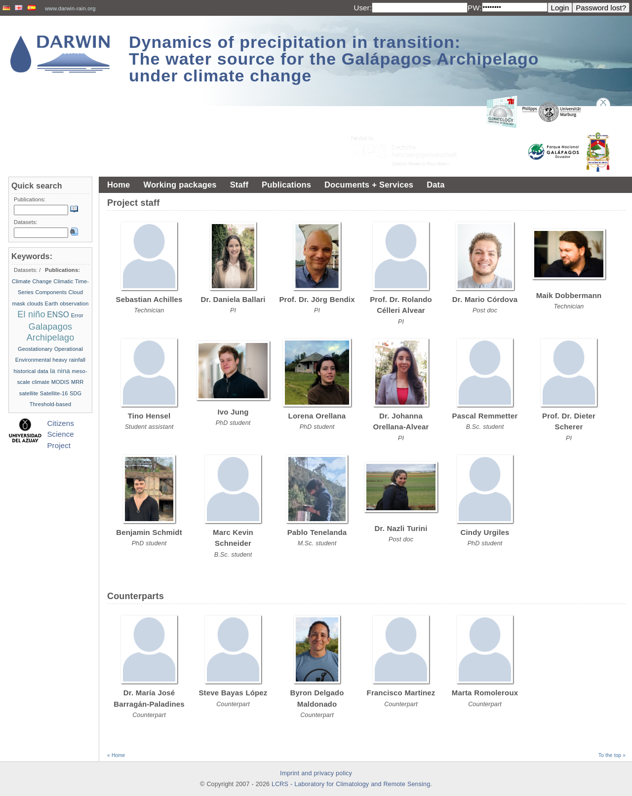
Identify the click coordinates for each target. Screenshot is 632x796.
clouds (35, 303)
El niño (31, 314)
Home (118, 184)
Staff (239, 184)
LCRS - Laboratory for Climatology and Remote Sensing (351, 784)
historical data (31, 371)
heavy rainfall (68, 360)
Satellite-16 (54, 393)
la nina (60, 371)
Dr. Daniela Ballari (232, 299)
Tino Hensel (149, 416)
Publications (286, 184)
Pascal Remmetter (485, 416)
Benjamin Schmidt (149, 532)
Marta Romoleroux (485, 692)
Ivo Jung (232, 412)
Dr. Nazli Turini (401, 528)
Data (435, 184)
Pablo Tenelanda (317, 532)
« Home (116, 755)
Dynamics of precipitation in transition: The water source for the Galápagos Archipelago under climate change (334, 59)
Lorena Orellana (317, 416)
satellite (29, 393)
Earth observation (67, 303)
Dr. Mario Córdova (484, 299)
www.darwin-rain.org (70, 8)
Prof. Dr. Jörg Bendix (317, 299)
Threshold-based (50, 404)
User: (363, 7)
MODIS (60, 382)
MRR (77, 382)
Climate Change (32, 281)
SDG (75, 393)
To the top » (612, 755)
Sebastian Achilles (149, 299)
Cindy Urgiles (485, 532)
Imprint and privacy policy (316, 773)
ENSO (58, 314)
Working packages (179, 184)
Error (77, 315)
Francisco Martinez (401, 692)
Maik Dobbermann (569, 295)
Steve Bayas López (232, 692)
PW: (475, 7)
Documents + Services (368, 184)
